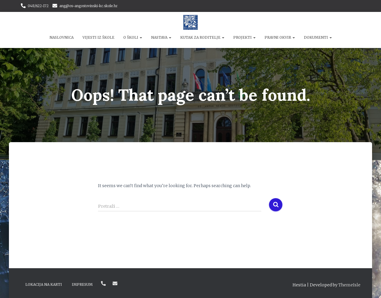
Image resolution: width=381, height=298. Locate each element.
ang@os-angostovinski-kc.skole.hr (88, 6)
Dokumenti (318, 37)
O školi (132, 37)
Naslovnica (61, 37)
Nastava (161, 37)
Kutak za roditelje (202, 37)
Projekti (244, 37)
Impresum (82, 284)
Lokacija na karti (43, 284)
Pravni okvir (280, 37)
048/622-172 (38, 6)
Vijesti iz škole (98, 37)
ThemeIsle (349, 285)
